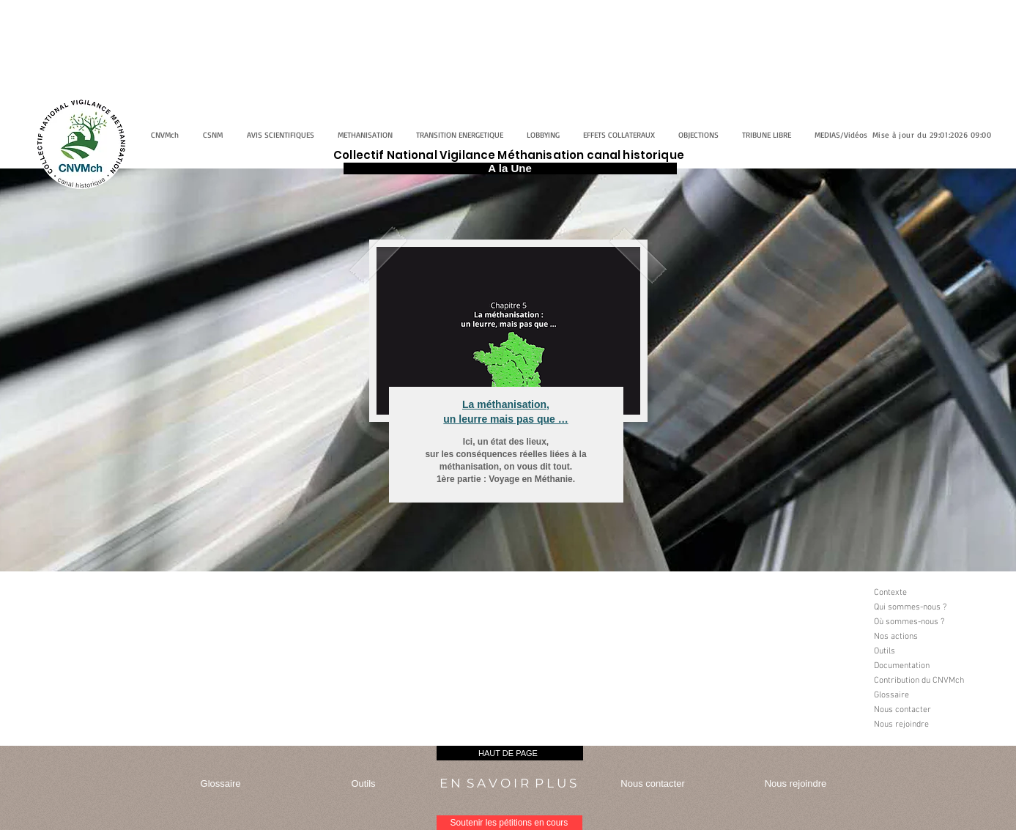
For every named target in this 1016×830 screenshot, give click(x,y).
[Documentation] (931, 665)
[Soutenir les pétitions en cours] (509, 822)
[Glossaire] (931, 695)
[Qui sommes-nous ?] (931, 607)
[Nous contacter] (931, 709)
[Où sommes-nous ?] (931, 622)
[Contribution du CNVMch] (931, 680)
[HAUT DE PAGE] (510, 753)
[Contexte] (931, 592)
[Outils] (931, 651)
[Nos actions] (931, 636)
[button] (931, 739)
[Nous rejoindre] (931, 724)
